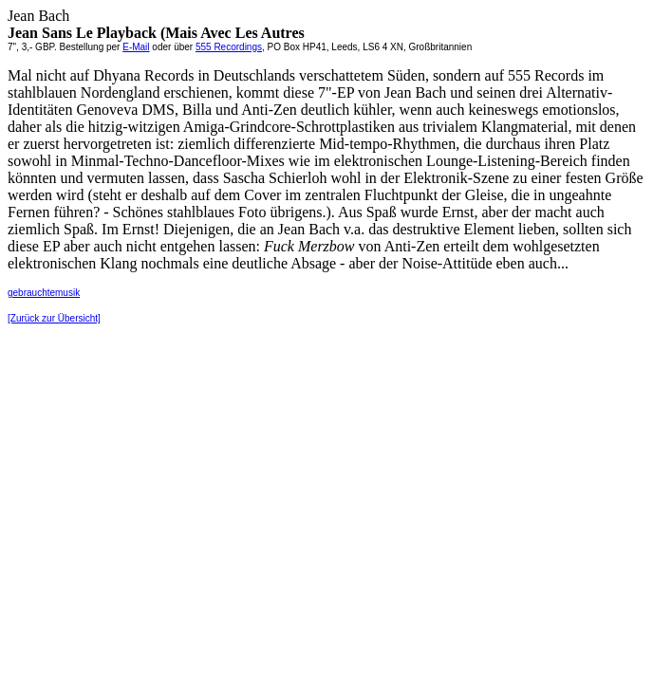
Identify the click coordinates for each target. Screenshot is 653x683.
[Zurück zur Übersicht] (54, 318)
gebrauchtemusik (44, 292)
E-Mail (135, 47)
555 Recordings (229, 47)
